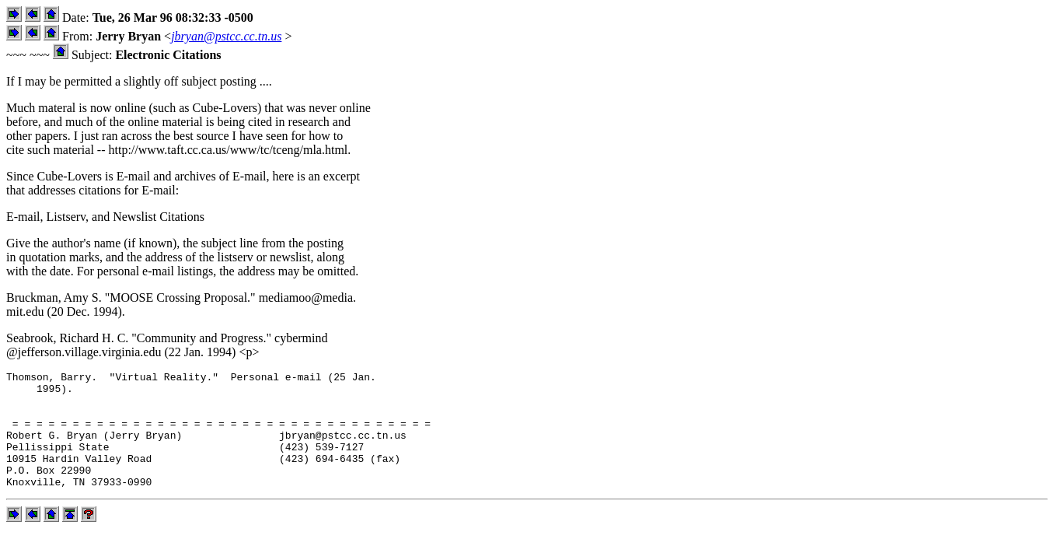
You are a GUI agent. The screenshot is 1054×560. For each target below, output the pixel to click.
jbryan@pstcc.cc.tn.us (226, 36)
